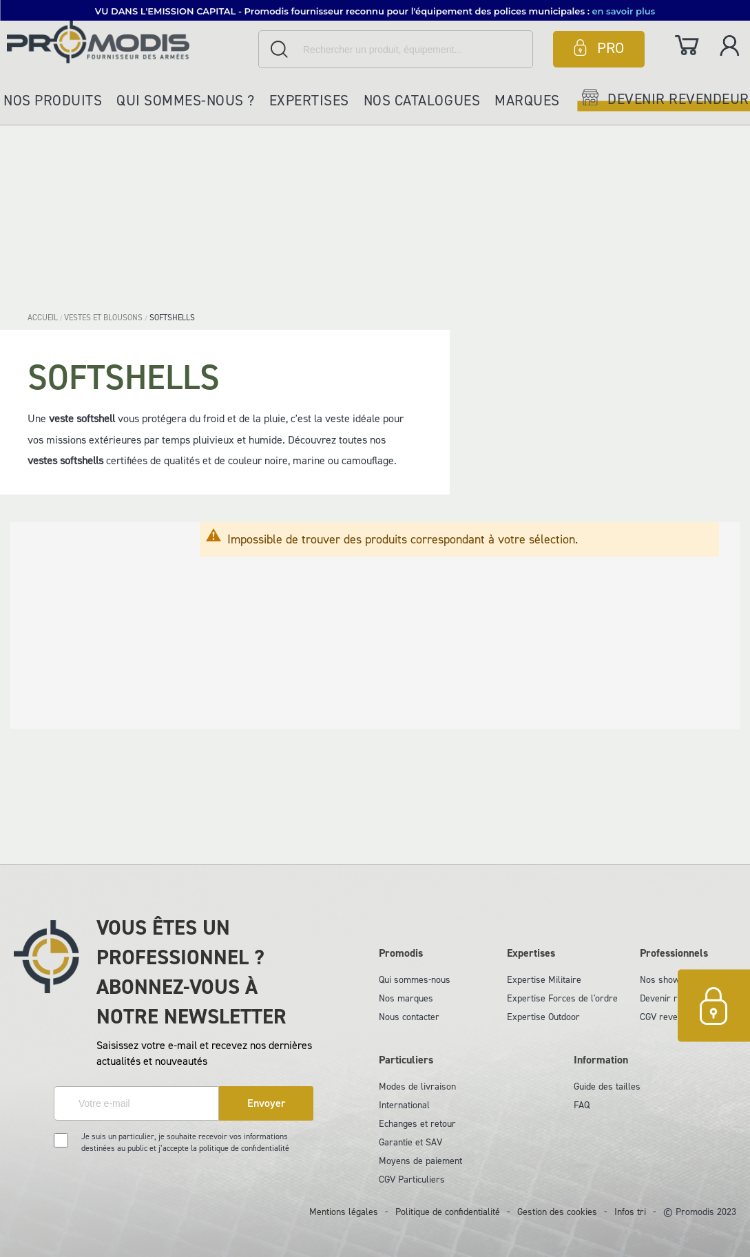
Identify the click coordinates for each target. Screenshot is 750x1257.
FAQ (582, 1105)
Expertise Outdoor (543, 1017)
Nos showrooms (673, 979)
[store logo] (129, 41)
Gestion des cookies (557, 1211)
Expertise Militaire (544, 979)
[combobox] (395, 49)
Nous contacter (409, 1017)
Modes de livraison (417, 1086)
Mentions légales (343, 1211)
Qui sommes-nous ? (185, 100)
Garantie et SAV (410, 1142)
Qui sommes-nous (414, 979)
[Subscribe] (266, 1103)
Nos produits (52, 100)
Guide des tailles (607, 1086)
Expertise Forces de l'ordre (562, 998)
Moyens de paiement (420, 1160)
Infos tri (630, 1211)
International (404, 1105)
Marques (527, 100)
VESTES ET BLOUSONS (104, 317)
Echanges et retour (417, 1123)
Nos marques (406, 998)
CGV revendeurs (673, 1017)
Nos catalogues (422, 100)
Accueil (44, 317)
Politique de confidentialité (447, 1211)
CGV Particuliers (412, 1179)
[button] (375, 10)
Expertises (309, 100)
